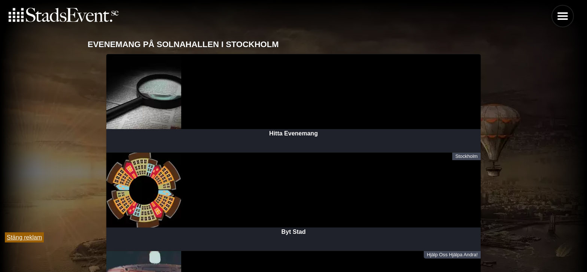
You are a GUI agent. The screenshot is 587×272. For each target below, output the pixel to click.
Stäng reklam (24, 237)
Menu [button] (562, 16)
